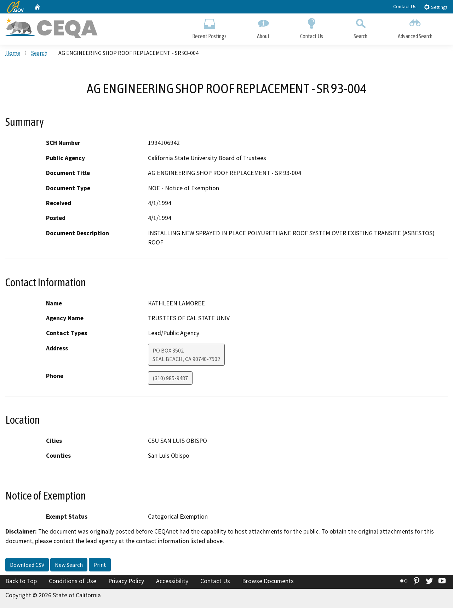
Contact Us (405, 6)
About (263, 27)
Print (99, 565)
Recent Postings (209, 27)
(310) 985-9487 (170, 378)
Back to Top (21, 582)
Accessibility (172, 582)
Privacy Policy (126, 582)
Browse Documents (268, 582)
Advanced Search (415, 27)
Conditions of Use (72, 582)
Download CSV (27, 565)
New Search (69, 565)
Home (12, 53)
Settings (435, 7)
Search (360, 27)
